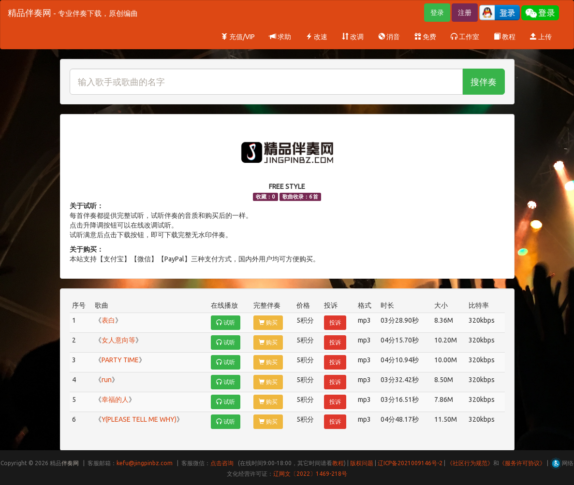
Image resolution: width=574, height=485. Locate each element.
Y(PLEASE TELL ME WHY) (139, 419)
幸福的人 (115, 399)
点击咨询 (222, 463)
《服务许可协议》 (522, 463)
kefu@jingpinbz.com (145, 463)
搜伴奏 (484, 81)
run (107, 380)
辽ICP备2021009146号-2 (410, 463)
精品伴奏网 (73, 12)
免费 (425, 37)
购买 (268, 322)
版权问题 (361, 463)
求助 (280, 37)
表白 (108, 320)
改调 (353, 37)
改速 (316, 37)
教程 (504, 37)
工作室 (465, 37)
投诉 (335, 322)
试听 (225, 322)
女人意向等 (118, 340)
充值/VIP (238, 37)
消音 (389, 37)
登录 (437, 12)
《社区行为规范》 (470, 463)
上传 (541, 37)
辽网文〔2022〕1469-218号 (310, 474)
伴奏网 (70, 463)
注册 (464, 12)
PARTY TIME (120, 360)
